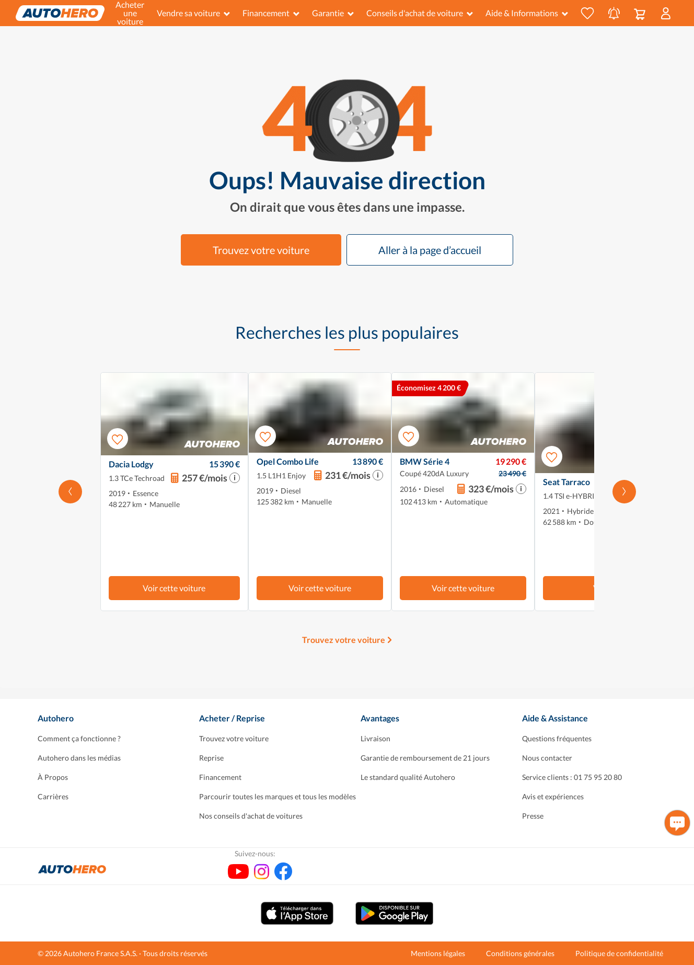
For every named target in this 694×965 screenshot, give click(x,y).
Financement (270, 13)
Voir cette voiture (174, 588)
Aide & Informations (526, 13)
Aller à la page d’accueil (429, 250)
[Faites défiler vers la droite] (624, 491)
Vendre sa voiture (193, 13)
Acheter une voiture (129, 13)
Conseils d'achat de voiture (419, 13)
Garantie (333, 13)
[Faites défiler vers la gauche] (70, 491)
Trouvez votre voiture (261, 250)
